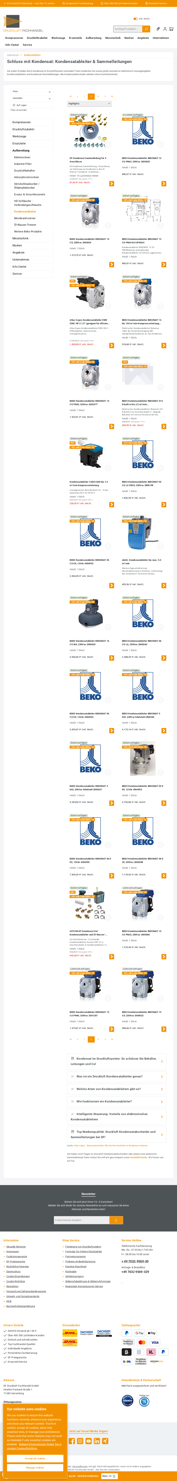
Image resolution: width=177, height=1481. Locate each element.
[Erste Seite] (70, 97)
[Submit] (116, 1220)
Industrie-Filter (23, 163)
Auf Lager (22, 105)
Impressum (12, 1251)
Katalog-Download (75, 1266)
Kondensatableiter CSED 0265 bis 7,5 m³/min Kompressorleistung (89, 484)
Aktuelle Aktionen (16, 1246)
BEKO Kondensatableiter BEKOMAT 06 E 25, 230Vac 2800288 (142, 860)
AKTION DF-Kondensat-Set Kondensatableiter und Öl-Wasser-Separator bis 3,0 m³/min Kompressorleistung (87, 933)
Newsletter (12, 1286)
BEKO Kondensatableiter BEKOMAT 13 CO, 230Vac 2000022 (141, 1014)
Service (17, 273)
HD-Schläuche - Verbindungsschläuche (27, 203)
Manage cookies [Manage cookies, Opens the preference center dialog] (35, 1467)
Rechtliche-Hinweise (17, 1266)
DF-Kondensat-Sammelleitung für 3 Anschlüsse (88, 160)
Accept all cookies (35, 1458)
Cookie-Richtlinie (15, 1281)
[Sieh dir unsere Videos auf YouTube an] (88, 1441)
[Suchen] (146, 29)
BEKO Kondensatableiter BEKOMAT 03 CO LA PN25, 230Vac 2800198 (141, 484)
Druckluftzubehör (23, 129)
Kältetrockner (22, 157)
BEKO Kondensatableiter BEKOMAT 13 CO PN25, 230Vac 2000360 (141, 933)
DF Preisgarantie (15, 1261)
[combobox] (127, 29)
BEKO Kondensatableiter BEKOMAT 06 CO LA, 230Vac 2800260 (141, 643)
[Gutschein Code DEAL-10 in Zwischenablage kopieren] (114, 1476)
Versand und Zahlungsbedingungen (26, 1291)
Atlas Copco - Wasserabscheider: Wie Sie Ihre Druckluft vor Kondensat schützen (110, 1146)
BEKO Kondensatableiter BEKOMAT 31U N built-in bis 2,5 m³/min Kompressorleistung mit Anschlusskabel (142, 403)
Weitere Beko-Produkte (28, 231)
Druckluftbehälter (24, 170)
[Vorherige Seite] (77, 97)
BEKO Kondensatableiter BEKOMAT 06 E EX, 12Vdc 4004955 (90, 860)
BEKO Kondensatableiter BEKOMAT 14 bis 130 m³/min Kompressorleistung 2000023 (141, 322)
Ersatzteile (19, 143)
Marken (17, 245)
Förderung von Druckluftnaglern (83, 1246)
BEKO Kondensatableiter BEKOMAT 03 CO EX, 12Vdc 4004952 (89, 562)
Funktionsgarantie (16, 1256)
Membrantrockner (25, 218)
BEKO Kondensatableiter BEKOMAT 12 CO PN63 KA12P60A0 (141, 241)
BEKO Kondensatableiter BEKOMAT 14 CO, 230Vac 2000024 (89, 241)
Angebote (18, 252)
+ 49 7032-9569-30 (135, 1261)
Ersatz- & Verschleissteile (29, 194)
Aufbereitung (21, 150)
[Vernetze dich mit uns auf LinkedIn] (97, 1441)
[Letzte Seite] (112, 97)
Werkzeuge (19, 136)
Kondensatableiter (25, 211)
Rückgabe (70, 1271)
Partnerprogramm (75, 1256)
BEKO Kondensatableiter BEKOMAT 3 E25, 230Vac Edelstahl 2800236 (141, 715)
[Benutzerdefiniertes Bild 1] (128, 1401)
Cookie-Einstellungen (18, 1276)
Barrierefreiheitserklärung (20, 1306)
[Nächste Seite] (105, 97)
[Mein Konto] (165, 28)
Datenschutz (13, 1271)
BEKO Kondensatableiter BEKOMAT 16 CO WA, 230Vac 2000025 (89, 643)
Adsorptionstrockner (26, 177)
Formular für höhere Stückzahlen (83, 1251)
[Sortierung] (89, 104)
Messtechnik (20, 238)
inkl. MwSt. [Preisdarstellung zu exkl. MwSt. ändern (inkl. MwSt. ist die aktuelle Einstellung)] (141, 19)
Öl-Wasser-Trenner (25, 224)
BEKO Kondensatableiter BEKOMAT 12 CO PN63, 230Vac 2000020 (141, 160)
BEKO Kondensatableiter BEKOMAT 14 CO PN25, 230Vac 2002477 (89, 403)
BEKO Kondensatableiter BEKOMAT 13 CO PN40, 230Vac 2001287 (89, 1014)
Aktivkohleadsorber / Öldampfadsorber (26, 185)
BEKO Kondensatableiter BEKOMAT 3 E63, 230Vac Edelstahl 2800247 (89, 788)
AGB (8, 1301)
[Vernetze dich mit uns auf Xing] (105, 1441)
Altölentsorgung (74, 1276)
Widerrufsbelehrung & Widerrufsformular (88, 1281)
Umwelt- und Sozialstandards (22, 1296)
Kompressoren (21, 122)
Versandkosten (80, 1466)
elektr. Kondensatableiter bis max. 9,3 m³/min (141, 562)
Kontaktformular (138, 1157)
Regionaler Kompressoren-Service (84, 1286)
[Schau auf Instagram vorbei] (80, 1441)
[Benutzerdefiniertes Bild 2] (144, 1400)
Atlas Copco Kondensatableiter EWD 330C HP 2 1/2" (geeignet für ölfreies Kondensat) (89, 322)
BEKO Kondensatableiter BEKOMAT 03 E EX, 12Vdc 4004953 (142, 788)
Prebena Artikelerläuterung (80, 1261)
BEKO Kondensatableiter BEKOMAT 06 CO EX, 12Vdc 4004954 (89, 715)
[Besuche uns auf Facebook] (72, 1441)
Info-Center (19, 266)
